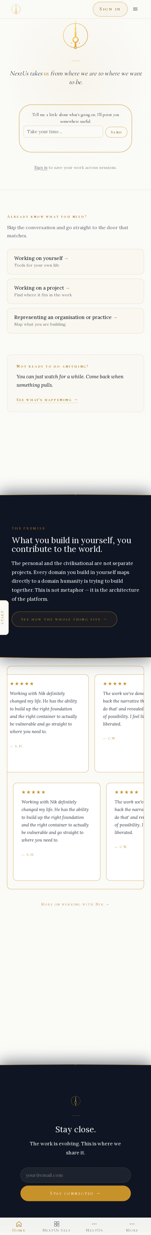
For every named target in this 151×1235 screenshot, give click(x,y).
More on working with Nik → (75, 904)
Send (116, 132)
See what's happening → (48, 399)
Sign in (110, 9)
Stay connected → (75, 1193)
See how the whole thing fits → (64, 619)
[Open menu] (135, 9)
